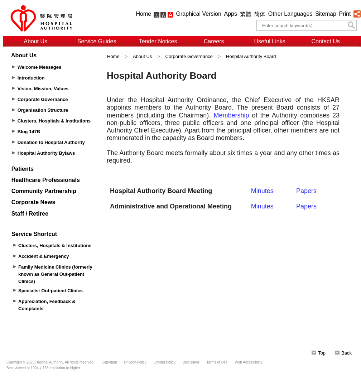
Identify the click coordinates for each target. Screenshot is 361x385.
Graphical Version (198, 14)
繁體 (245, 14)
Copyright (109, 362)
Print (345, 14)
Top (319, 353)
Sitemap (325, 14)
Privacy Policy (135, 362)
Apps (230, 14)
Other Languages (290, 14)
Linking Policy (164, 362)
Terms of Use (217, 362)
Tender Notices (158, 41)
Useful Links (269, 41)
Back (343, 353)
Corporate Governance (189, 56)
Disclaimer (191, 362)
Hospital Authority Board (251, 56)
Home (143, 14)
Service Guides (96, 41)
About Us (35, 41)
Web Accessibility (248, 362)
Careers (214, 41)
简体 (259, 14)
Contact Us (326, 41)
